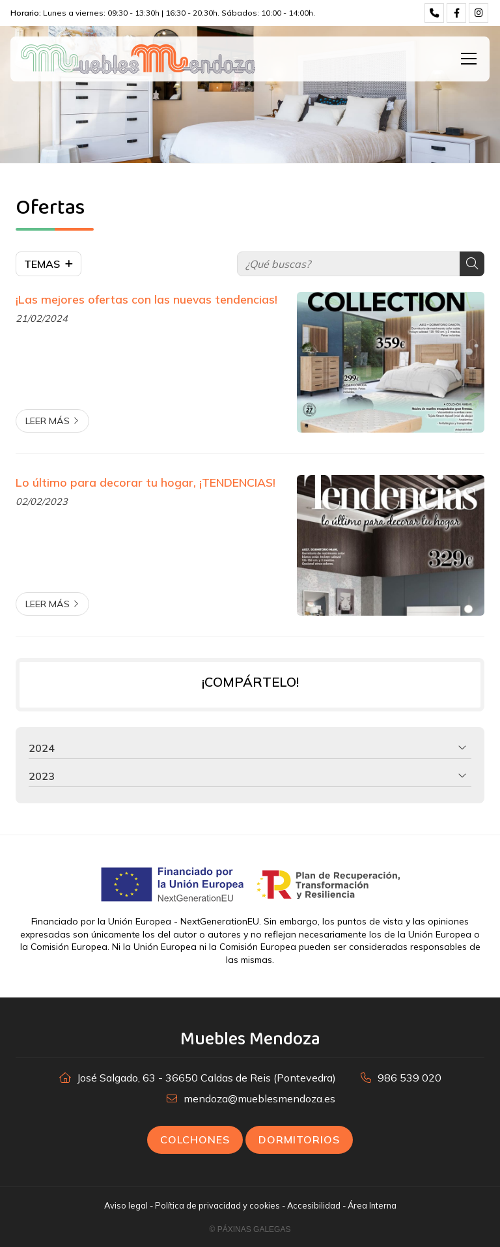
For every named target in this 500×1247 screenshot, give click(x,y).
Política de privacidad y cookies (217, 1205)
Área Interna (372, 1205)
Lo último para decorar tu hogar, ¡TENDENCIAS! (145, 482)
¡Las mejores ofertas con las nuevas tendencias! (146, 299)
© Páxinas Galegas (250, 1229)
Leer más (47, 421)
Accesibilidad (313, 1205)
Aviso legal (126, 1205)
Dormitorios (299, 1139)
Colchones (195, 1139)
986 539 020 (409, 1077)
